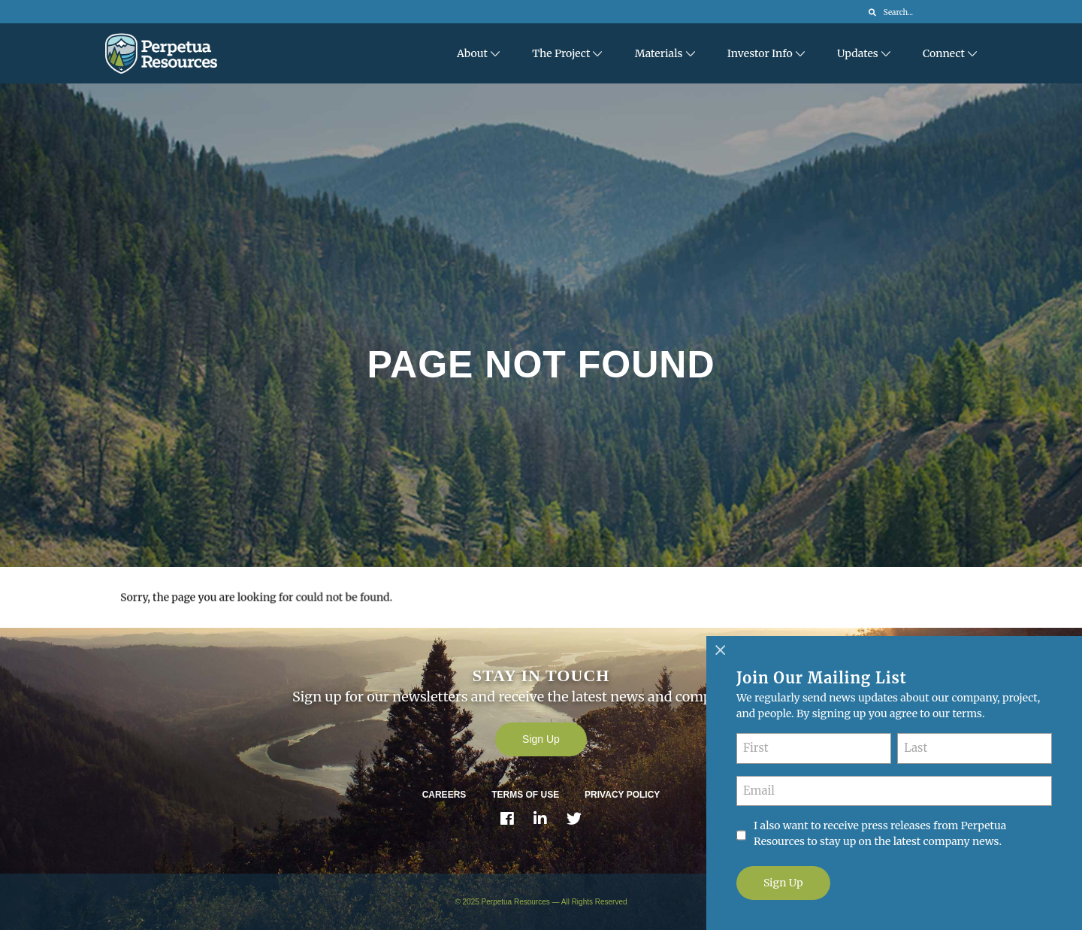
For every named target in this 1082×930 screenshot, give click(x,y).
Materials (659, 53)
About (472, 53)
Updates (857, 53)
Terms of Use (525, 794)
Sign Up (541, 739)
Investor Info (760, 53)
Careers (444, 794)
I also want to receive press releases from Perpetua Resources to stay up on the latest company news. (880, 833)
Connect (944, 53)
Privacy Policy (622, 794)
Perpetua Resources (516, 902)
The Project (561, 53)
